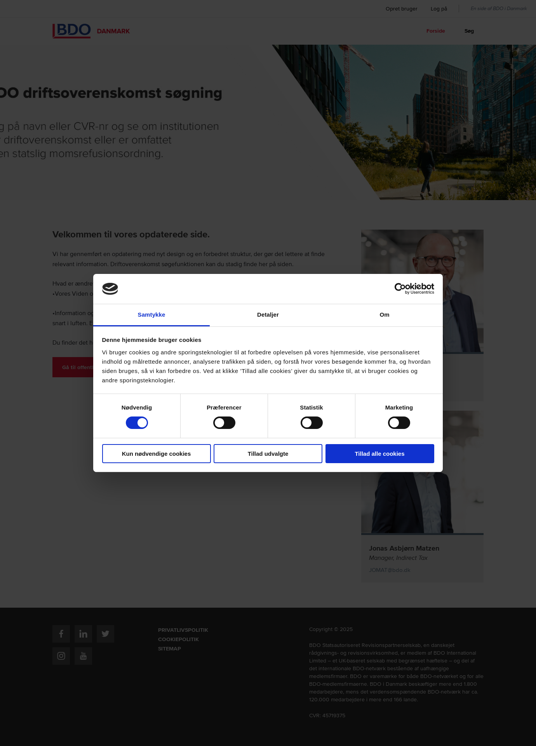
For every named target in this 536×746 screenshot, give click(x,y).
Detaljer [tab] (268, 314)
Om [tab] (384, 314)
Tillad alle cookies (379, 453)
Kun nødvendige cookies (156, 453)
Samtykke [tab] (151, 314)
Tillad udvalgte (268, 453)
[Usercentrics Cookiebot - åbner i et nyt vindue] (400, 289)
